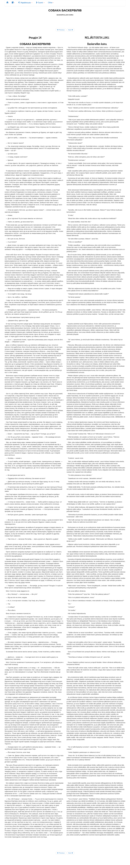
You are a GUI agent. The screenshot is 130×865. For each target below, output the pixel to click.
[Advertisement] (65, 20)
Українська (25, 2)
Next (70, 30)
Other (51, 2)
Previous (61, 30)
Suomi (40, 2)
